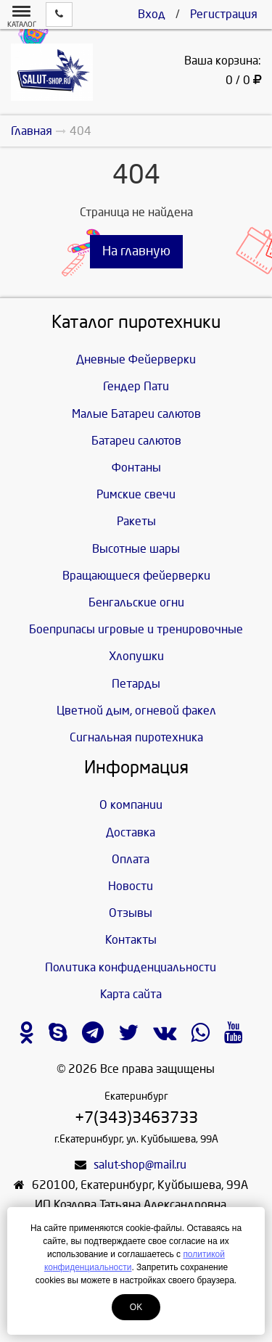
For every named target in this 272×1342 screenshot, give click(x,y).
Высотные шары (136, 549)
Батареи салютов (136, 441)
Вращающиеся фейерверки (136, 575)
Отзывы (130, 913)
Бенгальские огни (136, 602)
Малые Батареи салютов (136, 414)
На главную (136, 251)
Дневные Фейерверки (136, 359)
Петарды (136, 684)
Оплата (130, 859)
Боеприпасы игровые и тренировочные (136, 629)
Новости (130, 886)
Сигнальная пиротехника (136, 737)
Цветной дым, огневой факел (136, 710)
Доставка (130, 832)
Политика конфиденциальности (130, 967)
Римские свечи (136, 494)
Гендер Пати (136, 386)
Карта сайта (131, 994)
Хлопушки (136, 656)
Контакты (131, 940)
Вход (151, 14)
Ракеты (136, 521)
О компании (130, 805)
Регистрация (223, 14)
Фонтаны (136, 467)
